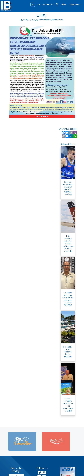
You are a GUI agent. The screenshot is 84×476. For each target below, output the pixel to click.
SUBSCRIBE (74, 4)
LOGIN (63, 4)
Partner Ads (58, 20)
